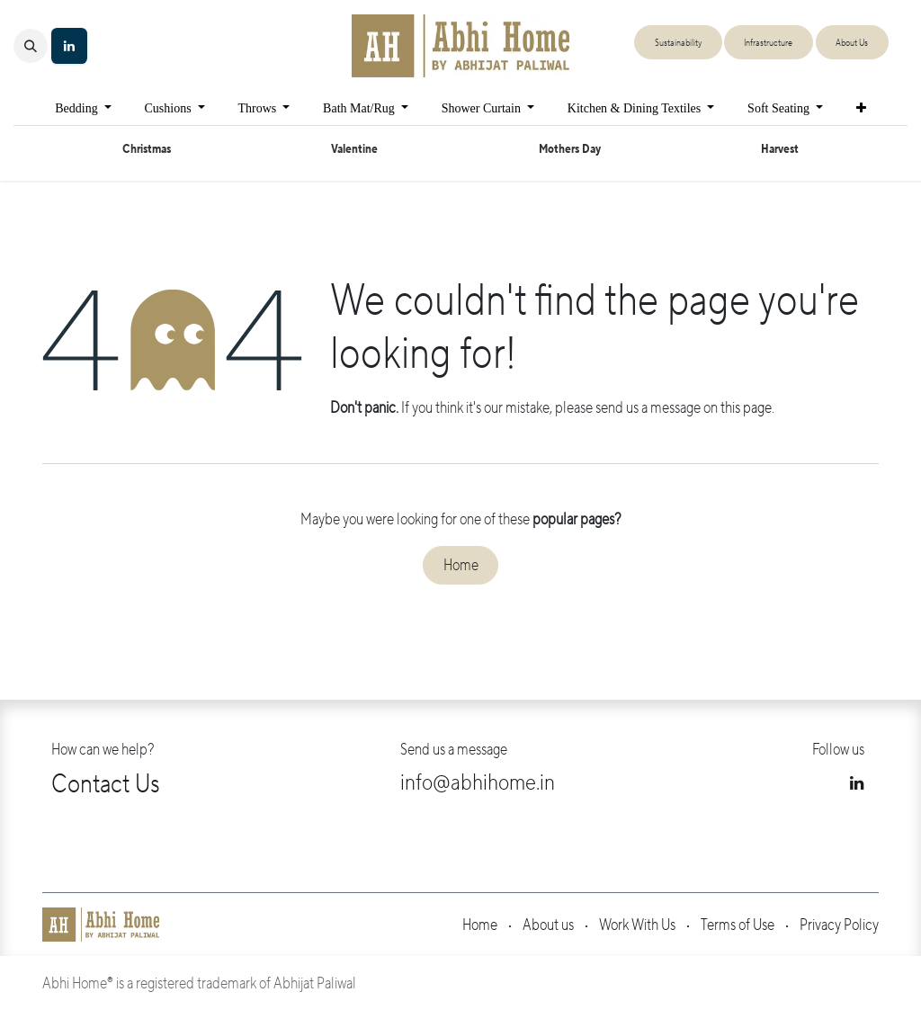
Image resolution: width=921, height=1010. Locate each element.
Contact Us (105, 784)
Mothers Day (570, 149)
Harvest (780, 149)
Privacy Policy (839, 925)
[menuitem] (83, 108)
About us (548, 925)
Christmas (146, 149)
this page (746, 408)
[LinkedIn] (69, 46)
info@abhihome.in (477, 782)
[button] (30, 46)
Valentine (354, 149)
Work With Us (637, 925)
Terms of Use (737, 925)
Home (460, 565)
